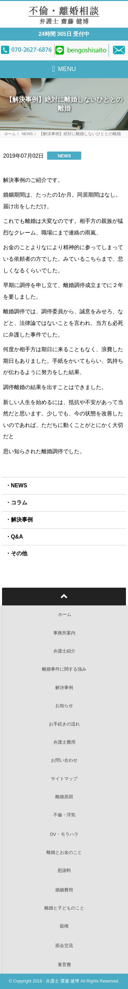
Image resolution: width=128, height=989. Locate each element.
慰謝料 (64, 870)
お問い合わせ (64, 760)
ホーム (10, 134)
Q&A (17, 537)
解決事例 (22, 519)
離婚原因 (64, 796)
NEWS (27, 134)
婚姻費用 (64, 889)
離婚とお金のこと (64, 852)
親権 (64, 926)
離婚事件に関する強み (64, 669)
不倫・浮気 (64, 814)
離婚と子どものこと (64, 908)
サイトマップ (64, 778)
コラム (19, 502)
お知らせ (64, 705)
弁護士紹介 (64, 651)
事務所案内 (64, 632)
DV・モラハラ (64, 834)
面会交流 (64, 945)
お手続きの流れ (64, 724)
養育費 (64, 964)
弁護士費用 (64, 742)
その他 (19, 553)
